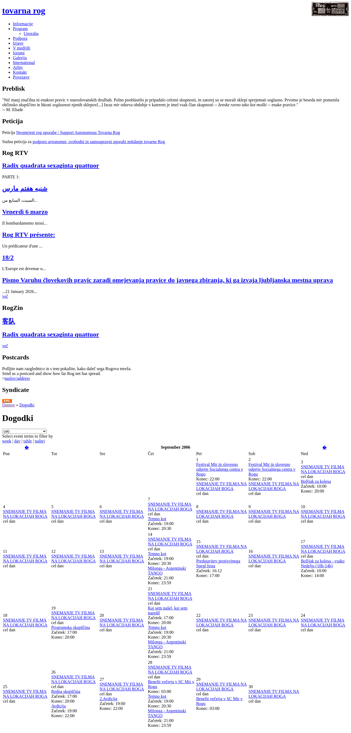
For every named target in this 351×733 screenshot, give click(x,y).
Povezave (21, 77)
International (24, 62)
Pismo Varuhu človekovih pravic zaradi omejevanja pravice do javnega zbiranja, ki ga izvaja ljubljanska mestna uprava (167, 280)
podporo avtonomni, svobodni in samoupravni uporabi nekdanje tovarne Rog (99, 141)
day (17, 441)
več (5, 296)
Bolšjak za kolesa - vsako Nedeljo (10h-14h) (323, 563)
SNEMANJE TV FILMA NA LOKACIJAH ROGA (221, 486)
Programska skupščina (70, 627)
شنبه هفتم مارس (24, 188)
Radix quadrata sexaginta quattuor (50, 165)
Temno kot (157, 518)
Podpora (20, 38)
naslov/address (17, 378)
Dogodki (26, 405)
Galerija (20, 57)
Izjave (18, 43)
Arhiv (18, 67)
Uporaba (31, 33)
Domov (8, 405)
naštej (40, 441)
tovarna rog (23, 10)
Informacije (23, 24)
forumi (19, 53)
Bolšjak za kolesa (316, 481)
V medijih (21, 48)
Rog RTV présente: (28, 234)
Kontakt (20, 72)
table (27, 441)
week (6, 441)
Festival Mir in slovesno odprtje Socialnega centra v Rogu (219, 469)
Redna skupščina (65, 691)
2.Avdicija (108, 698)
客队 (8, 321)
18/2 (8, 257)
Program (20, 28)
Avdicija (58, 706)
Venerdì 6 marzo (25, 211)
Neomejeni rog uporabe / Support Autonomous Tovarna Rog (68, 132)
